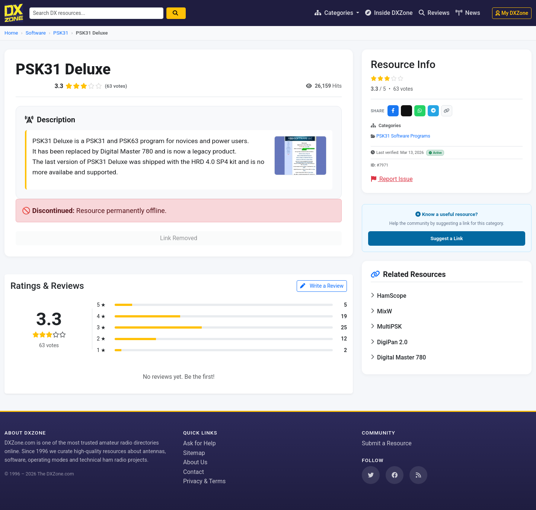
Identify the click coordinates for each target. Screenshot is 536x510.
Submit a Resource (387, 443)
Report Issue (392, 179)
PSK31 (60, 33)
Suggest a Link (446, 238)
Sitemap (194, 452)
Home (11, 33)
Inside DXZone (389, 12)
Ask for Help (199, 443)
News (468, 12)
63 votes (403, 89)
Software (36, 33)
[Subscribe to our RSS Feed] (418, 475)
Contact (193, 471)
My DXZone (511, 13)
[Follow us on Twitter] (371, 475)
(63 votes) (116, 86)
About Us (195, 462)
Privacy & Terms (204, 481)
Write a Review (322, 288)
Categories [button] (335, 12)
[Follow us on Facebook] (394, 475)
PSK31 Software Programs (403, 136)
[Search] (178, 13)
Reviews (434, 12)
